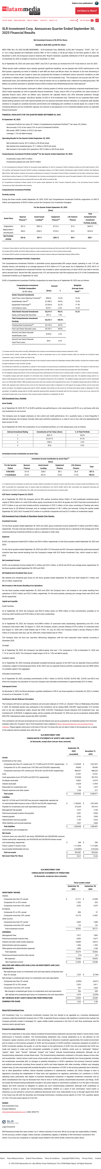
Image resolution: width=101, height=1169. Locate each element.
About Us (53, 20)
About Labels (32, 20)
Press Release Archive (15, 1158)
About (2, 1158)
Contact (44, 20)
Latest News (7, 20)
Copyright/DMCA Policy (71, 1158)
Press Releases (19, 20)
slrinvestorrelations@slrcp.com (14, 1112)
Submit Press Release (34, 1158)
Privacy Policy (87, 1158)
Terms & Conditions (52, 1158)
